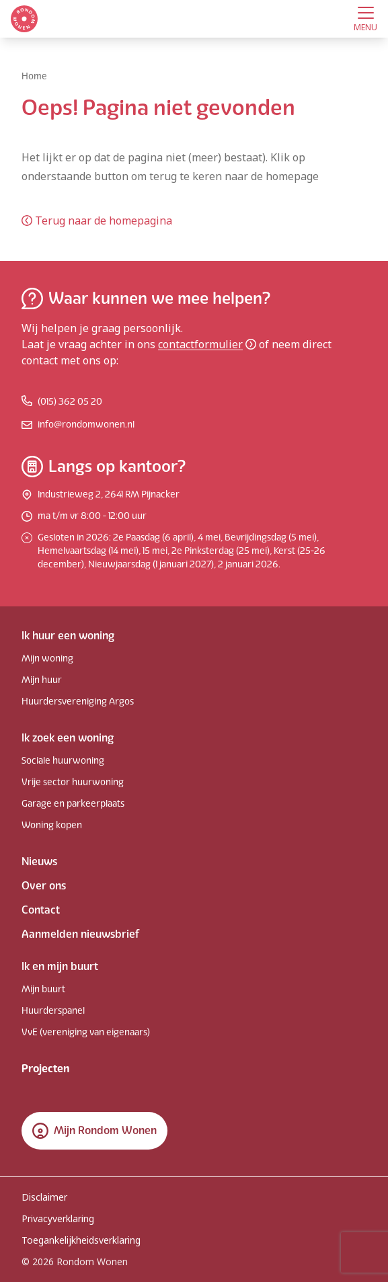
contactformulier (207, 344)
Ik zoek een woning (68, 737)
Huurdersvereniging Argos (78, 701)
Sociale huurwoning (63, 760)
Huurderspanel (53, 1010)
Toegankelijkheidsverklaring (81, 1240)
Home (34, 76)
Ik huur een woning (68, 635)
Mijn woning (47, 658)
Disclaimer (44, 1197)
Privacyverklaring (58, 1218)
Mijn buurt (43, 989)
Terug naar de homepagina (97, 220)
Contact (41, 910)
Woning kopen (52, 825)
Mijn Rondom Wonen (94, 1131)
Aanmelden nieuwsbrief (80, 934)
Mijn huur (42, 680)
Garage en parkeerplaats (73, 803)
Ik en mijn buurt (60, 966)
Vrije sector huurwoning (73, 782)
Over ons (44, 885)
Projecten (45, 1068)
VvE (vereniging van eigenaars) (86, 1032)
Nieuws (39, 861)
